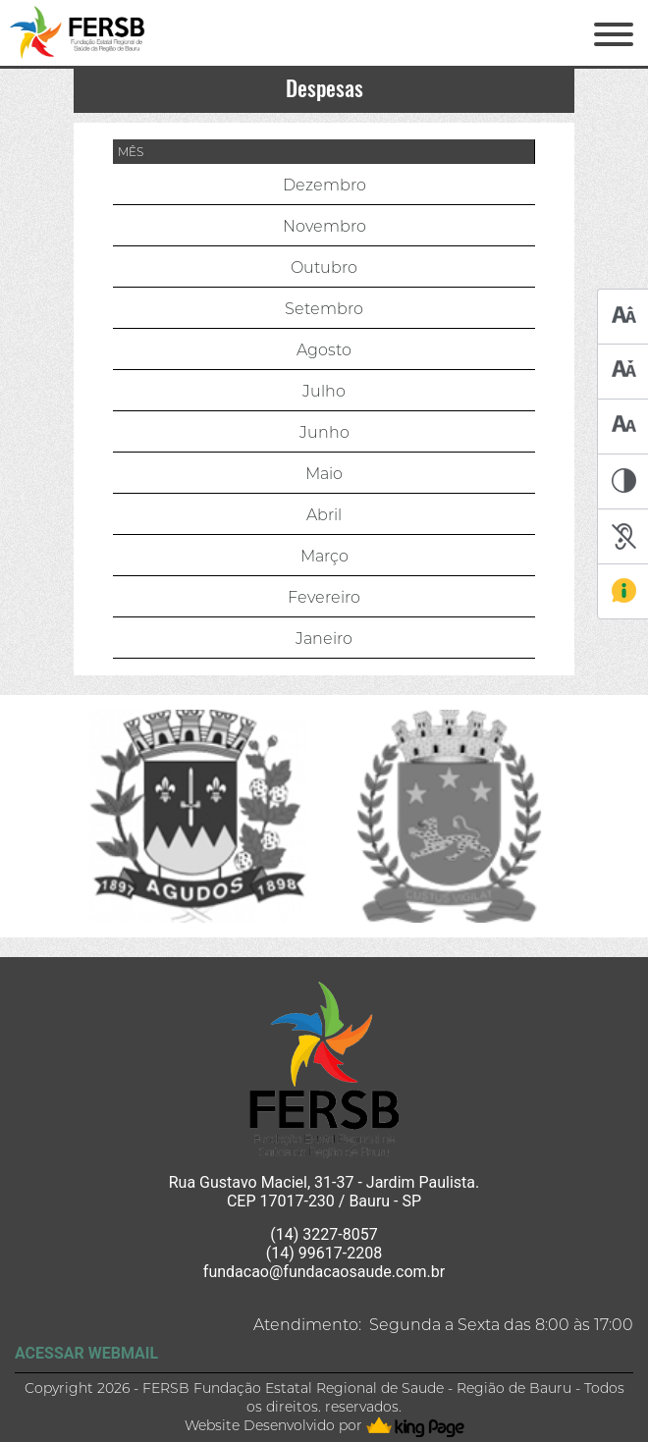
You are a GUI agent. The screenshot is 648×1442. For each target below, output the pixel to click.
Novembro (324, 226)
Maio (324, 473)
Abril (324, 515)
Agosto (324, 350)
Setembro (324, 308)
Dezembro (324, 185)
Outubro (324, 267)
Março (324, 556)
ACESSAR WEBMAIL (86, 1353)
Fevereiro (324, 597)
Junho (324, 432)
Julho (324, 391)
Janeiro (324, 638)
